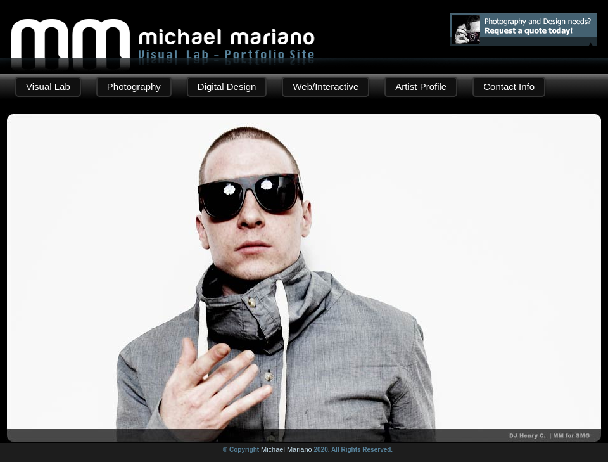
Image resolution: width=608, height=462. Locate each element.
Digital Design (227, 86)
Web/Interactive (325, 86)
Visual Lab (48, 86)
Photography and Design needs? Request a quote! (523, 29)
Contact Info (509, 86)
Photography (134, 86)
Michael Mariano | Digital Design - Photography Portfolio (163, 29)
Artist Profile (420, 86)
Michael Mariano (286, 449)
